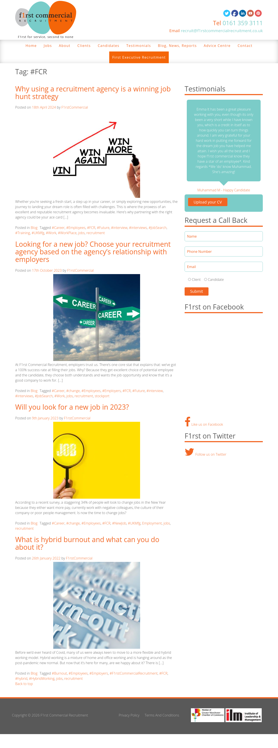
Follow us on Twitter (205, 454)
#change (73, 390)
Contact (245, 45)
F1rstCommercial (74, 107)
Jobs (48, 45)
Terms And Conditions (162, 715)
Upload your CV (208, 202)
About (64, 45)
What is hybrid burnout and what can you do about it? (87, 543)
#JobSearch (157, 227)
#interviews (138, 227)
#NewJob (119, 523)
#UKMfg (37, 232)
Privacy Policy (129, 715)
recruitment (95, 232)
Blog (34, 227)
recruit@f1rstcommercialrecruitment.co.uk (222, 30)
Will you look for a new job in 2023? (72, 407)
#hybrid (21, 678)
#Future (103, 227)
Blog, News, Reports (177, 45)
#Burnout (59, 673)
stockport (102, 396)
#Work (51, 232)
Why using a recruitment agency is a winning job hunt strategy (93, 92)
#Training (22, 232)
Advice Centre (217, 45)
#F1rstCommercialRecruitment (134, 673)
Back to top (24, 683)
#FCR (91, 227)
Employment (152, 523)
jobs (81, 232)
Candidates (108, 45)
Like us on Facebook (204, 424)
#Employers (111, 390)
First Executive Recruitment (139, 57)
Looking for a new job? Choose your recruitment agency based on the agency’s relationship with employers (93, 251)
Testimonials (138, 45)
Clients (84, 45)
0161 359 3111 (243, 23)
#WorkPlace (67, 232)
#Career (58, 227)
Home (31, 45)
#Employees (75, 227)
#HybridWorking (42, 678)
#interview (119, 227)
